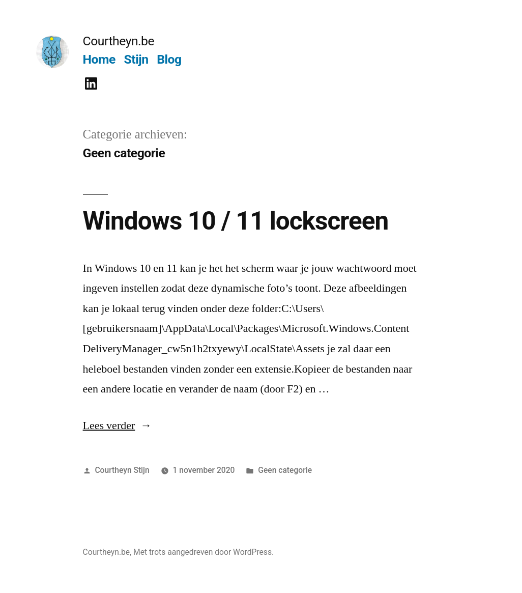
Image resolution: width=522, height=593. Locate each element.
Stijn (136, 59)
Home (99, 59)
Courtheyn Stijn (122, 470)
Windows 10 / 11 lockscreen (236, 221)
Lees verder (117, 425)
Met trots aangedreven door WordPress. (203, 552)
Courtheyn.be (119, 41)
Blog (169, 59)
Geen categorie (285, 470)
